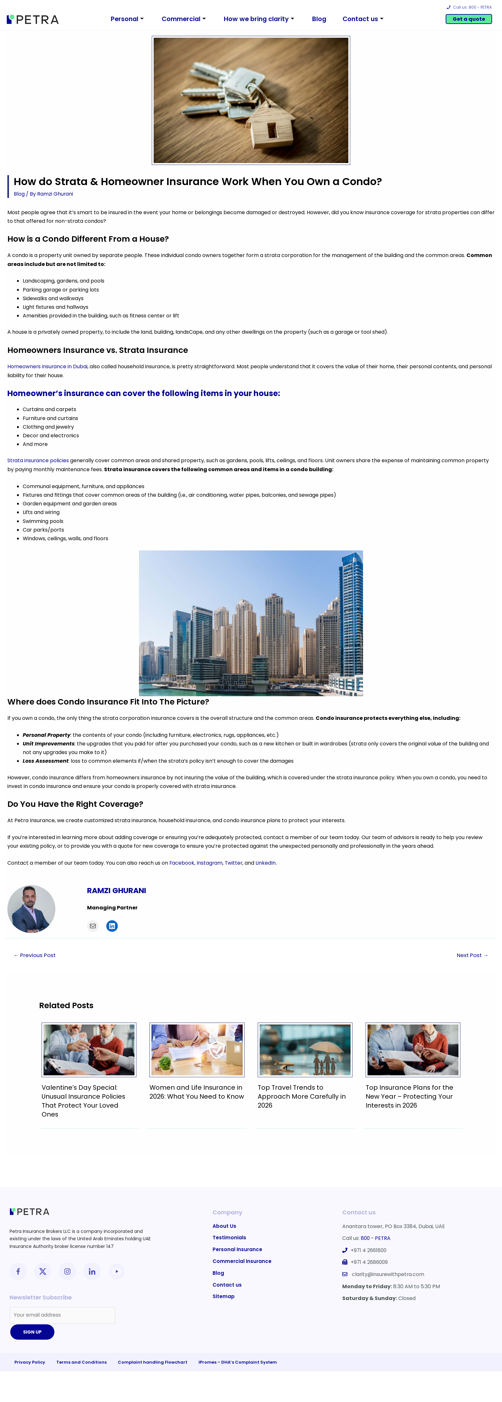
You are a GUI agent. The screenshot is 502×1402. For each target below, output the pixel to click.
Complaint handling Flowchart (152, 1362)
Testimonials (229, 1237)
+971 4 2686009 (370, 1261)
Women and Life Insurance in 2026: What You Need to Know (196, 1095)
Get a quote (469, 19)
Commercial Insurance (242, 1261)
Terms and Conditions (81, 1362)
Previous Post (35, 954)
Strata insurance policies (38, 460)
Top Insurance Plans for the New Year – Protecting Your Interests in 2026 (410, 1095)
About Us (224, 1225)
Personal (121, 18)
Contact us (369, 18)
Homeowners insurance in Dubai (47, 366)
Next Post (472, 954)
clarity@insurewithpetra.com (388, 1273)
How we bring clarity (260, 18)
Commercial (181, 18)
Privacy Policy (29, 1362)
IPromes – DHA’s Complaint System (237, 1362)
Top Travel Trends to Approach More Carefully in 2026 (302, 1095)
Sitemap (224, 1297)
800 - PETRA (376, 1237)
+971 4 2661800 (369, 1249)
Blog (323, 18)
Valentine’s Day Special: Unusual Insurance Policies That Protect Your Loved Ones (84, 1100)
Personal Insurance (238, 1249)
